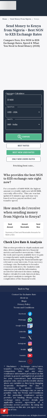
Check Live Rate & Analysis (22, 242)
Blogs (23, 301)
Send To (10, 119)
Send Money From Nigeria (20, 19)
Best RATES (23, 146)
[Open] (39, 112)
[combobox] (20, 112)
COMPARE (24, 137)
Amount (9, 94)
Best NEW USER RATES (23, 152)
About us (24, 298)
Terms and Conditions (24, 307)
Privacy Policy (24, 304)
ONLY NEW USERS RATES (23, 159)
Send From (10, 107)
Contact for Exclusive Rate (24, 294)
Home (4, 19)
